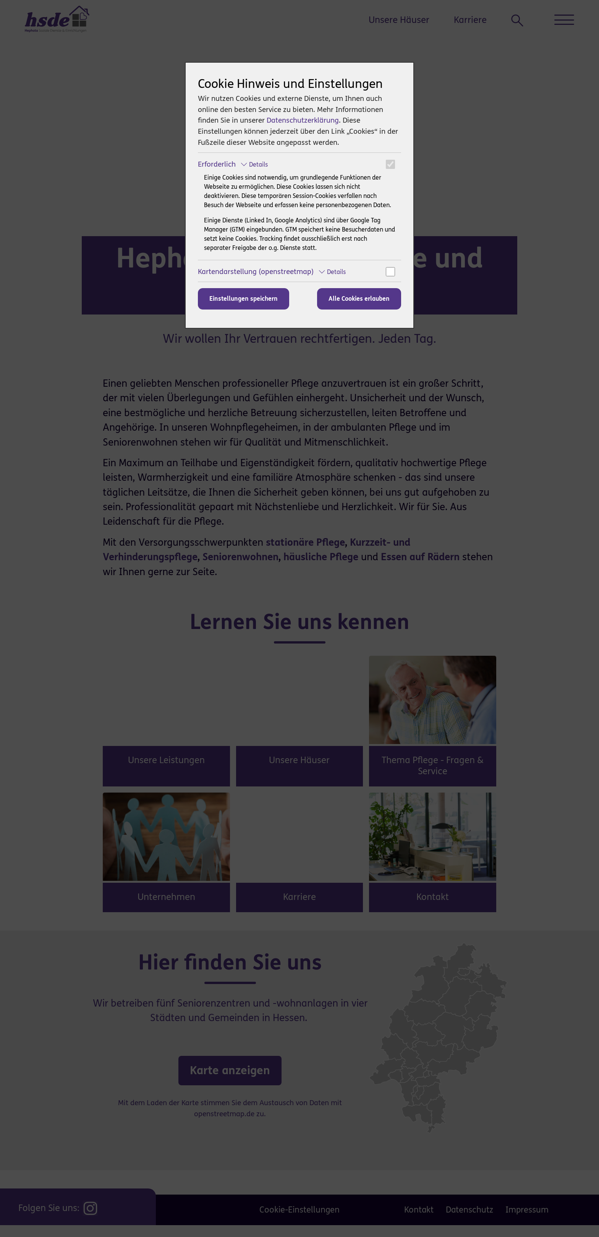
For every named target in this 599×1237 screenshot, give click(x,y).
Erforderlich (233, 164)
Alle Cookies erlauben (359, 298)
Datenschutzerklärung (303, 120)
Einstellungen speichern (243, 298)
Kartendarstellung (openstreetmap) (272, 271)
